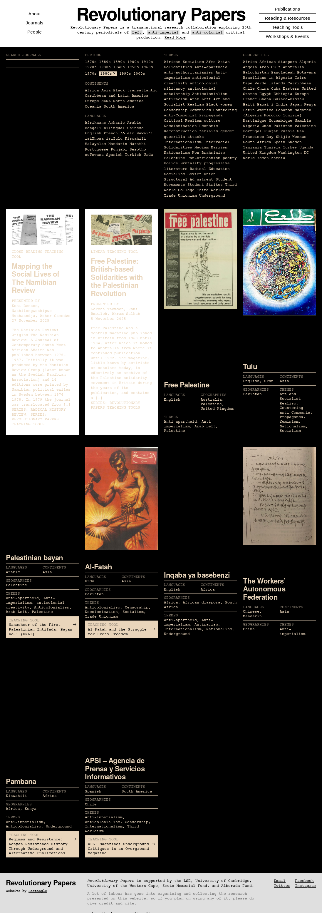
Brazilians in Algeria (267, 78)
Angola (250, 67)
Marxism (219, 147)
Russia (288, 131)
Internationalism (183, 142)
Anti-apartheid (210, 67)
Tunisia (272, 147)
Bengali (93, 128)
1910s (147, 62)
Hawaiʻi (265, 104)
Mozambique (280, 121)
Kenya (310, 104)
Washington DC (293, 153)
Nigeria (251, 126)
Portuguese (96, 149)
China (263, 89)
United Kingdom (259, 153)
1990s (125, 74)
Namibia (303, 121)
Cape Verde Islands (264, 83)
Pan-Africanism (203, 158)
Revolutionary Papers (161, 13)
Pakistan (283, 126)
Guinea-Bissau (289, 99)
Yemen (263, 158)
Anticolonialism (209, 94)
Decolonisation (180, 126)
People (34, 31)
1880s (105, 62)
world (249, 158)
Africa (92, 90)
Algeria (307, 62)
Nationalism (177, 153)
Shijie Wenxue (291, 137)
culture (212, 121)
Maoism (201, 147)
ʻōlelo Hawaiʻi (136, 133)
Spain (279, 142)
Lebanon (284, 110)
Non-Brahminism (208, 153)
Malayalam (95, 144)
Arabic (134, 123)
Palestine (174, 158)
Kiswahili (135, 139)
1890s (119, 62)
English (93, 133)
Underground (212, 196)
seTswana (94, 155)
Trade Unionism (180, 196)
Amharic (116, 123)
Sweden (295, 142)
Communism (200, 110)
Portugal (252, 131)
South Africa (257, 142)
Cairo (300, 78)
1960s (147, 67)
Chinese (135, 128)
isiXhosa (94, 139)
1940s (119, 67)
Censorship (175, 110)
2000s (139, 74)
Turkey (290, 147)
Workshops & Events (287, 36)
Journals (34, 22)
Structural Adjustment (188, 179)
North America (128, 101)
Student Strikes (205, 185)
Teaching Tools (287, 27)
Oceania (93, 106)
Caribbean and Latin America (116, 96)
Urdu (148, 155)
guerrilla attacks (184, 137)
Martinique (254, 121)
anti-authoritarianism (188, 72)
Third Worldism (213, 190)
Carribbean (299, 83)
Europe (92, 101)
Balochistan (256, 72)
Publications (287, 8)
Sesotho (138, 149)
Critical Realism (183, 121)
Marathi (138, 144)
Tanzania (252, 147)
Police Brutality (183, 163)
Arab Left (200, 99)
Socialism (174, 174)
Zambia (278, 158)
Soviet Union (201, 174)
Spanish (114, 155)
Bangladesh (283, 72)
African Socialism (184, 62)
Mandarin (117, 144)
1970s (91, 74)
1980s (106, 74)
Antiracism (175, 99)
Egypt (265, 94)
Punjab (271, 131)
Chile (249, 89)
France (250, 99)
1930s (105, 67)
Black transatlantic (135, 90)
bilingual (114, 128)
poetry (230, 158)
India (282, 104)
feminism (208, 131)
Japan (296, 104)
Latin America (258, 110)
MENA (106, 101)
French (111, 133)
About (34, 13)
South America (119, 106)
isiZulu (114, 139)
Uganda (306, 147)
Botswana (306, 72)
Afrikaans (95, 123)
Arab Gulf (270, 67)
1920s (91, 67)
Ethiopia (283, 94)
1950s (133, 67)
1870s (91, 62)
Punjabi (119, 149)
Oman (266, 126)
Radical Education (210, 169)
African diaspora (278, 62)
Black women (219, 104)
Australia (293, 67)
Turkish (133, 155)
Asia (106, 90)
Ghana (265, 99)
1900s (133, 62)
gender (227, 131)
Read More (175, 37)
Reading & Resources (287, 18)
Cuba (276, 89)
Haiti (249, 104)
